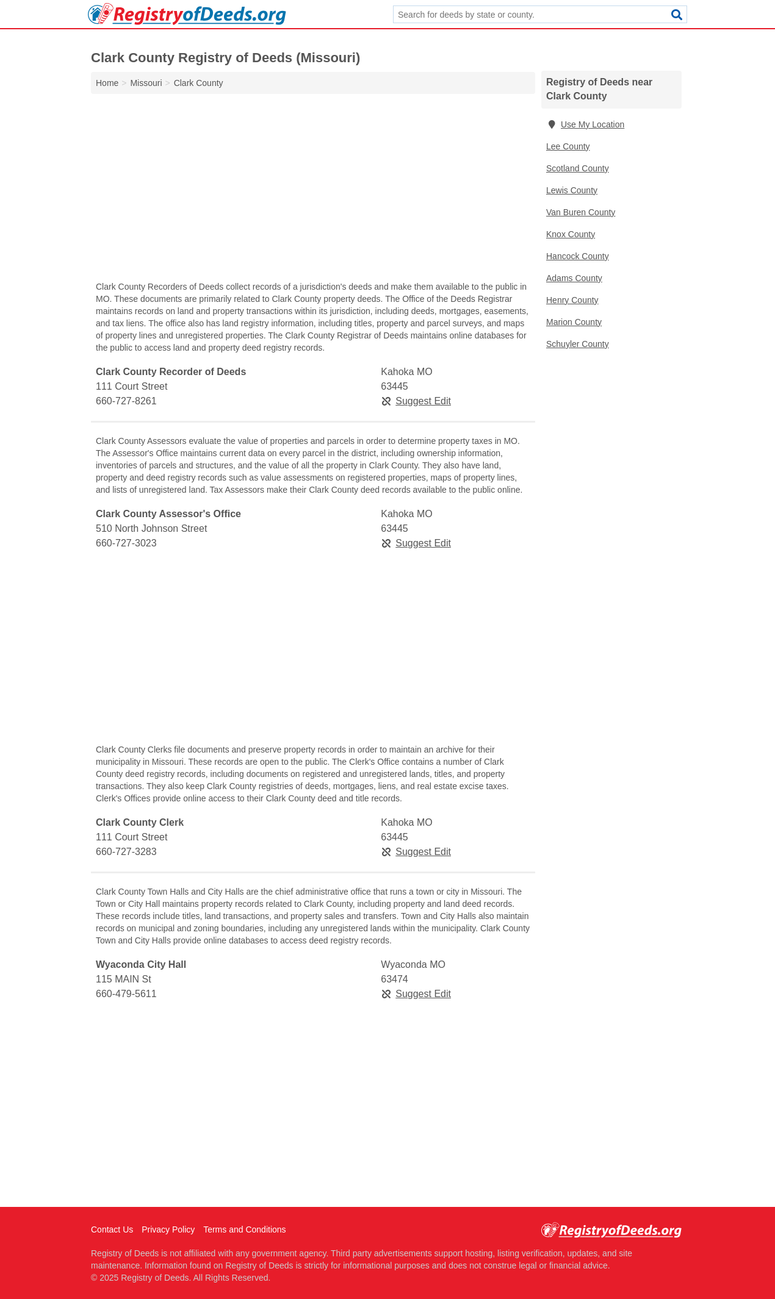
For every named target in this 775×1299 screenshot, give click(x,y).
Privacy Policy (168, 1229)
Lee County (568, 146)
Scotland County (577, 168)
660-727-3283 (126, 851)
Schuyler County (577, 344)
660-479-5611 (126, 994)
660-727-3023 (126, 543)
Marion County (574, 322)
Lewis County (571, 190)
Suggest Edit (416, 401)
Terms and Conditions (244, 1229)
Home (107, 83)
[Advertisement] (313, 190)
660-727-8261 (126, 401)
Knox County (570, 234)
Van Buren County (580, 212)
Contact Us (112, 1229)
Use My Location (585, 124)
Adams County (574, 278)
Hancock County (577, 256)
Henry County (572, 300)
